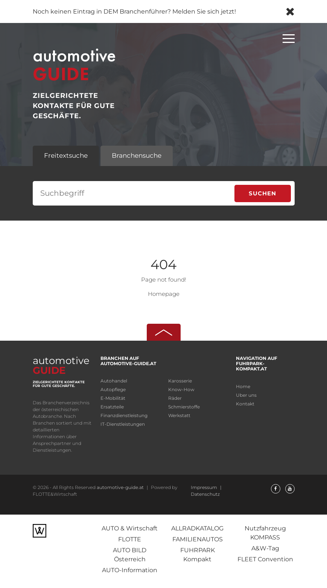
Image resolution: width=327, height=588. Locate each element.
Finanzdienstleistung (124, 415)
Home (243, 386)
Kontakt (245, 404)
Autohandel (113, 381)
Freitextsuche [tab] (66, 155)
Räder (175, 398)
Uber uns (246, 395)
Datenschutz (205, 494)
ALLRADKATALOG (197, 528)
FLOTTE (129, 539)
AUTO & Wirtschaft (130, 528)
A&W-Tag (265, 548)
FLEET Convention (265, 559)
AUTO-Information (129, 570)
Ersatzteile (112, 407)
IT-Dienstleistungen (122, 424)
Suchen (262, 193)
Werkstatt (179, 415)
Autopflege (113, 389)
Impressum (204, 487)
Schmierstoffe (184, 407)
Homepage (163, 293)
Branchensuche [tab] (136, 155)
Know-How (181, 389)
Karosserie (180, 381)
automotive (85, 63)
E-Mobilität (112, 398)
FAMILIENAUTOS (197, 539)
